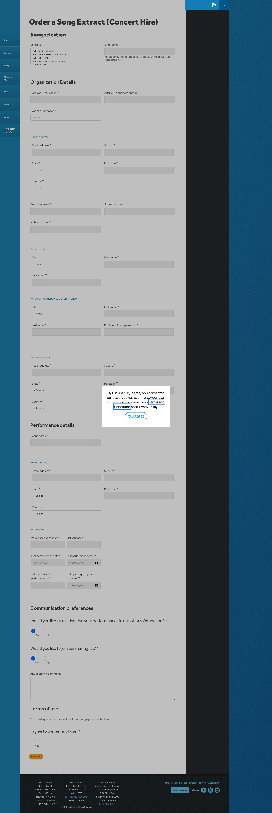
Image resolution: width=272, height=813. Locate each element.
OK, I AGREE (136, 416)
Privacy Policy (147, 406)
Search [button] (224, 5)
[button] (214, 5)
